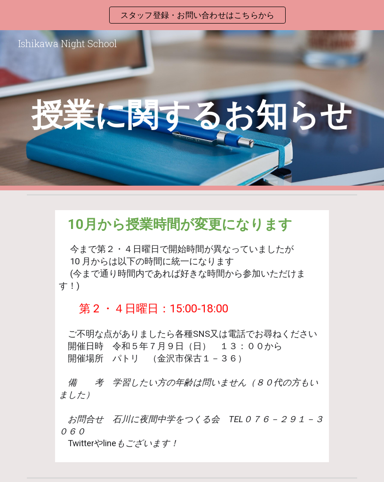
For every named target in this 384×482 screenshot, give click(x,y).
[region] (192, 15)
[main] (192, 110)
